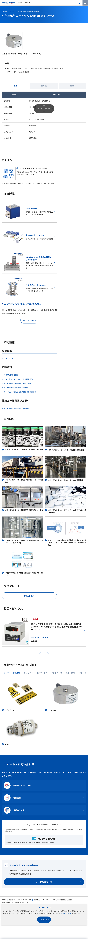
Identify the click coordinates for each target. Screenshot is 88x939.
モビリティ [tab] (28, 673)
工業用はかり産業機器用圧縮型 (62, 900)
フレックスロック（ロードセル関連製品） (19, 379)
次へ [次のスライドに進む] (48, 653)
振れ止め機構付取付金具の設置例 (16, 387)
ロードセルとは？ (10, 358)
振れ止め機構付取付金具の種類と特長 (17, 383)
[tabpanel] (44, 712)
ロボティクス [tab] (42, 673)
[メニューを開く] (85, 3)
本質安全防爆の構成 (11, 375)
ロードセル (46, 900)
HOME (4, 900)
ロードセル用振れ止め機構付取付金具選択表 (20, 392)
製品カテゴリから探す (24, 900)
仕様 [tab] (15, 86)
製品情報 (12, 900)
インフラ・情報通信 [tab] (12, 672)
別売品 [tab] (72, 86)
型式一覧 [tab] (44, 86)
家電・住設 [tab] (70, 673)
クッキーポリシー (65, 913)
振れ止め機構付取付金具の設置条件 (17, 408)
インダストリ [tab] (56, 673)
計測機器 (37, 900)
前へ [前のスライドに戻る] (39, 653)
